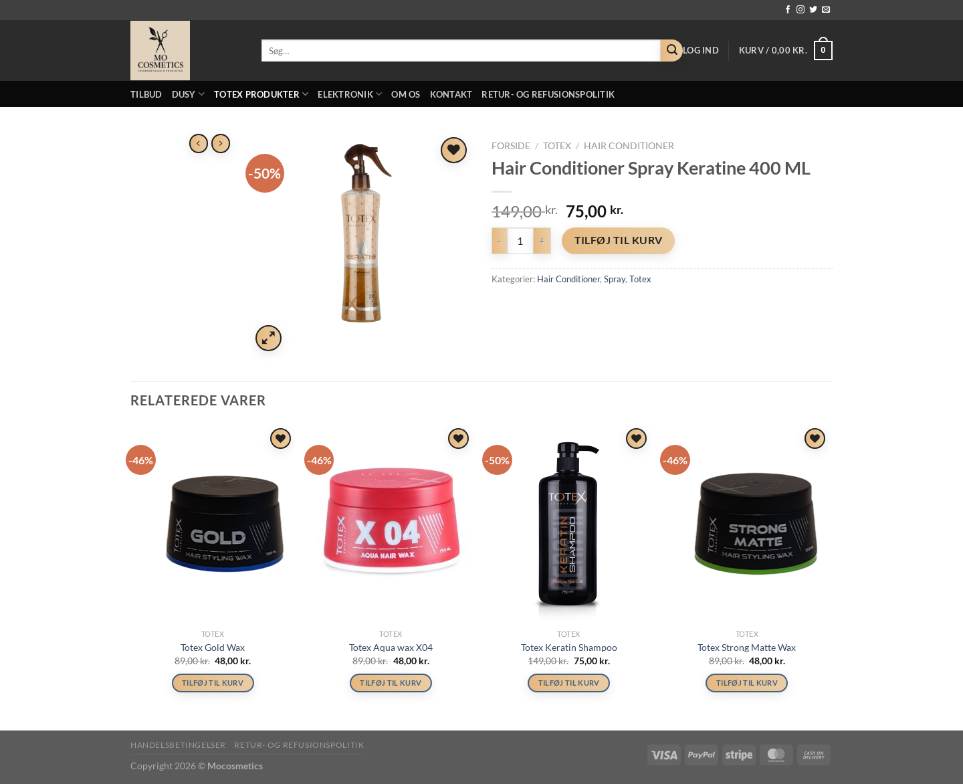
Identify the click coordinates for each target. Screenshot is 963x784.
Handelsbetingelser (178, 746)
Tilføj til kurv (618, 240)
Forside (511, 145)
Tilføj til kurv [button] (213, 683)
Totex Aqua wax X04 (391, 647)
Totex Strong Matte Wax (747, 647)
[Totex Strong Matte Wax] (747, 524)
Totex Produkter (261, 94)
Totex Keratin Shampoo (569, 647)
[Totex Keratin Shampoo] (568, 524)
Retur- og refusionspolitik (548, 94)
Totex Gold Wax (213, 647)
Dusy (188, 94)
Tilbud (146, 94)
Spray (614, 279)
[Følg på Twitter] (813, 10)
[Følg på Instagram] (800, 10)
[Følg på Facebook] (788, 10)
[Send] (672, 50)
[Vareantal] (520, 240)
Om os (405, 94)
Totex (557, 145)
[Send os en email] (826, 10)
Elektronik (350, 94)
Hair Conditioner (629, 145)
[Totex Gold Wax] (213, 524)
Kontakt (451, 94)
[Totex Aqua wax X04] (390, 524)
